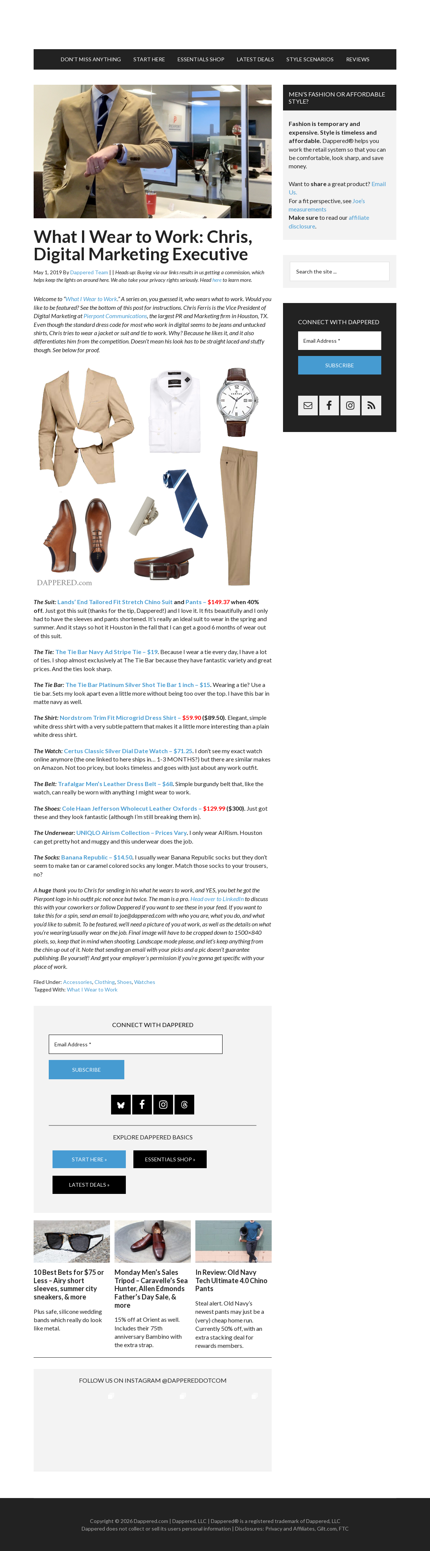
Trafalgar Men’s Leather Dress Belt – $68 (115, 783)
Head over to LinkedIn (217, 898)
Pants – (208, 601)
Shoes (124, 982)
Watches (144, 982)
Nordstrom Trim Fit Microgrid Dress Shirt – (130, 717)
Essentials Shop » (170, 1159)
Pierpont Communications (115, 315)
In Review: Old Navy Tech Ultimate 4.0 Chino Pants (231, 1280)
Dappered (215, 25)
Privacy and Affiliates (290, 1528)
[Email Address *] (136, 1044)
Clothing (104, 982)
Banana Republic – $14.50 (96, 857)
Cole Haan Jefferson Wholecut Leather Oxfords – (143, 808)
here (216, 280)
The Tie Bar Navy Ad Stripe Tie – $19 (106, 651)
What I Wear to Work (91, 298)
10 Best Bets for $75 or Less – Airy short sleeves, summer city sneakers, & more (69, 1284)
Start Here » (89, 1159)
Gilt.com (327, 1528)
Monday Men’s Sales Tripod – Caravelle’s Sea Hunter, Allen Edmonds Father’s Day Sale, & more (151, 1288)
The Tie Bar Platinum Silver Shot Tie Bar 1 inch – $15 (137, 684)
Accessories (77, 982)
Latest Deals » (89, 1184)
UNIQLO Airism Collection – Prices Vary (131, 832)
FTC (344, 1528)
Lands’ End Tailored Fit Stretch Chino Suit (115, 601)
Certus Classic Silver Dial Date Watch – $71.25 (128, 750)
